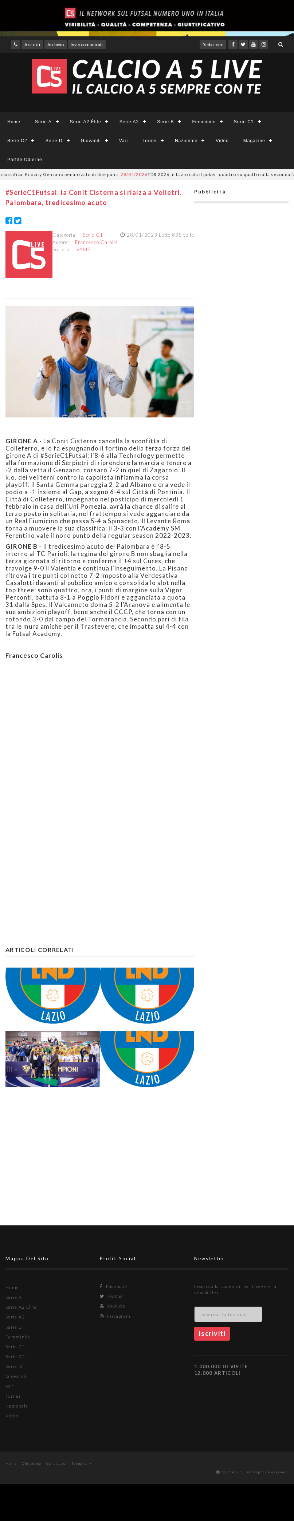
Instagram (115, 1316)
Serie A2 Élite (85, 121)
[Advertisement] (95, 735)
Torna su (82, 1463)
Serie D (54, 140)
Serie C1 (244, 121)
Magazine (254, 140)
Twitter (112, 1296)
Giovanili (91, 140)
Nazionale (186, 140)
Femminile (204, 121)
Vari (123, 140)
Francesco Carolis (96, 242)
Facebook (113, 1286)
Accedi (32, 44)
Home (13, 121)
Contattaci (56, 1463)
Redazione (213, 44)
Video (222, 140)
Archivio (55, 44)
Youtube (113, 1306)
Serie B (165, 121)
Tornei (149, 140)
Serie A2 (129, 121)
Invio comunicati (87, 44)
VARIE (84, 249)
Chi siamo (32, 1463)
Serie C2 (17, 140)
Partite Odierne (24, 159)
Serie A (43, 121)
